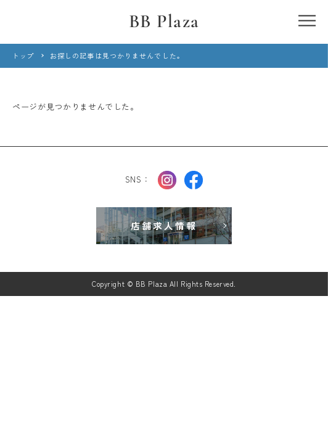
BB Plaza (164, 21)
